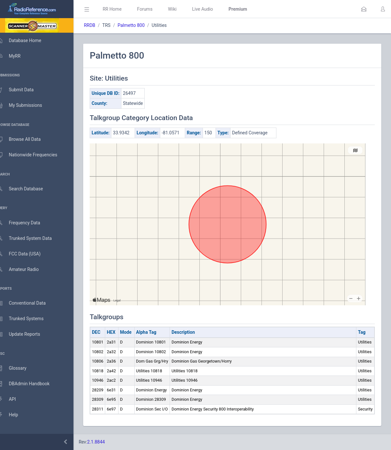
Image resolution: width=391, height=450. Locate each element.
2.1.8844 (105, 441)
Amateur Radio (24, 269)
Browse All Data (25, 139)
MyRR (15, 56)
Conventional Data (27, 303)
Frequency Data (25, 223)
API (12, 399)
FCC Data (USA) (25, 254)
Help (14, 415)
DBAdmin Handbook (29, 384)
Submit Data (21, 90)
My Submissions (25, 105)
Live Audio (211, 9)
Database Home (25, 40)
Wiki (181, 9)
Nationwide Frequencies (33, 155)
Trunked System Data (30, 238)
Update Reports (25, 334)
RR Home (121, 9)
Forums (154, 9)
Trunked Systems (26, 319)
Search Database (26, 189)
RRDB (99, 25)
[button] (364, 9)
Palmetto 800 (140, 25)
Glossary (18, 368)
